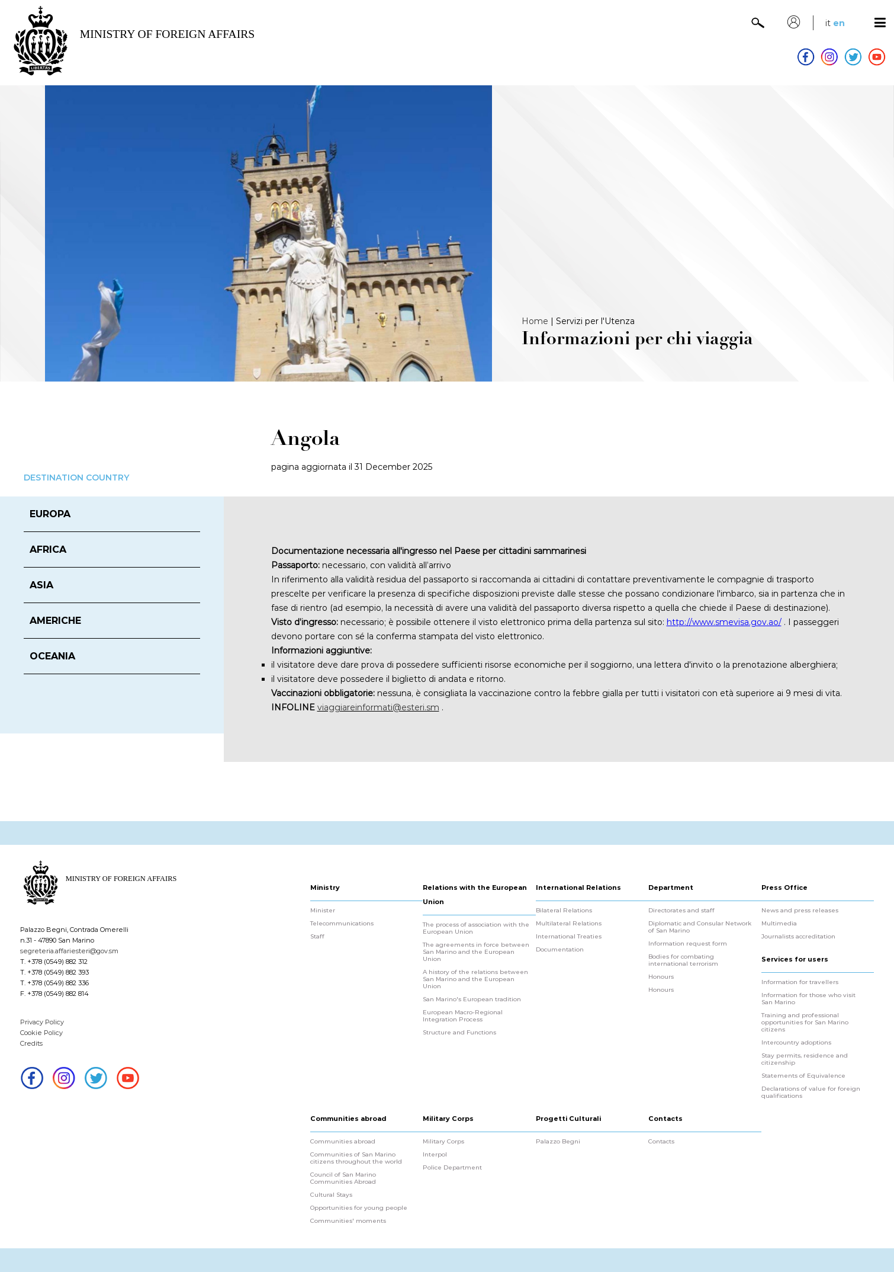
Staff (317, 936)
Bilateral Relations (564, 910)
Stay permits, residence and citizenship (804, 1059)
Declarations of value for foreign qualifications (810, 1092)
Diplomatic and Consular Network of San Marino (699, 927)
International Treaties (569, 936)
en (839, 23)
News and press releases (799, 910)
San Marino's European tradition (472, 999)
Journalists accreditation (798, 936)
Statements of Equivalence (803, 1075)
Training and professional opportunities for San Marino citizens (804, 1022)
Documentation (560, 949)
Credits (31, 1043)
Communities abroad (342, 1141)
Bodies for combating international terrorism (683, 960)
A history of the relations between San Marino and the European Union (475, 979)
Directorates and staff (681, 910)
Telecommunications (342, 923)
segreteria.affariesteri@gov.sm (69, 951)
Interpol (435, 1154)
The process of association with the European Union (476, 928)
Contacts (661, 1141)
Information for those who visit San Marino (808, 999)
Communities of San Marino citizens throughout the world (356, 1158)
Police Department (452, 1167)
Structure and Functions (459, 1032)
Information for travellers (799, 982)
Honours (661, 977)
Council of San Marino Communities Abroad (343, 1178)
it (828, 23)
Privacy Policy (42, 1022)
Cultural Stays (331, 1195)
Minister (322, 910)
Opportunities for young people (358, 1208)
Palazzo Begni (558, 1141)
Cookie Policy (41, 1033)
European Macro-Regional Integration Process (463, 1016)
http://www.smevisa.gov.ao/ (724, 622)
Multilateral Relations (569, 923)
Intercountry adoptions (796, 1042)
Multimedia (779, 923)
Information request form (687, 943)
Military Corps (443, 1141)
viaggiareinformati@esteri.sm (378, 707)
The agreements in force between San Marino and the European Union (476, 952)
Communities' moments (348, 1221)
